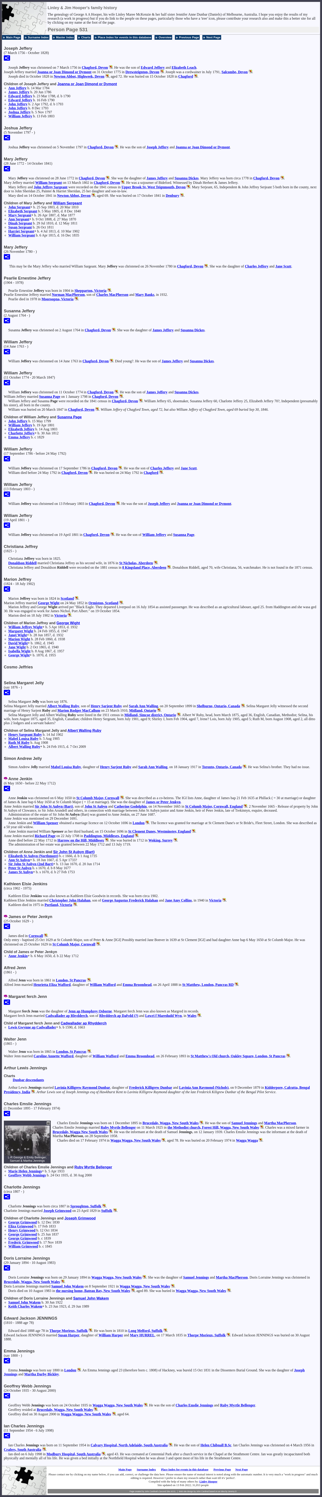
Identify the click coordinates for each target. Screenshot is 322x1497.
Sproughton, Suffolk (85, 1206)
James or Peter (163, 802)
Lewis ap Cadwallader (32, 1027)
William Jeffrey (25, 627)
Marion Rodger (78, 710)
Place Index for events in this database (124, 37)
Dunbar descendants (28, 1080)
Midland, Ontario (142, 710)
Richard (45, 836)
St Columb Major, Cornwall (97, 798)
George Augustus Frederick (130, 900)
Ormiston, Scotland (103, 603)
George (48, 603)
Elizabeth (184, 67)
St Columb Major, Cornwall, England (214, 806)
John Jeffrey (51, 187)
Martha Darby (41, 1374)
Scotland (67, 598)
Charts (85, 37)
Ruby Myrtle (118, 1127)
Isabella (19, 651)
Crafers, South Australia (22, 1449)
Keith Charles (25, 1306)
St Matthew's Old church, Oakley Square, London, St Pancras (238, 1056)
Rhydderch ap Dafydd (118, 1016)
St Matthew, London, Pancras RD (208, 985)
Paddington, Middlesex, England (109, 836)
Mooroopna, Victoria (58, 299)
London (138, 823)
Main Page (13, 37)
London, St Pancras (71, 980)
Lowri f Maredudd (163, 1016)
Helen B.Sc (215, 1445)
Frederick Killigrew (150, 1087)
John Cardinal (202, 1491)
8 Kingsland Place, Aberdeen (144, 567)
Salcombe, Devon (234, 72)
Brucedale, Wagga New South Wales (80, 1132)
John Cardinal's (152, 1491)
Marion (19, 639)
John (18, 104)
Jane (283, 266)
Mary (19, 215)
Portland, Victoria (58, 905)
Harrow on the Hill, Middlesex (80, 840)
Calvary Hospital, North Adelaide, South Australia (129, 1445)
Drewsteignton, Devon (142, 72)
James (19, 92)
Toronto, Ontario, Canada (222, 767)
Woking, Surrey (160, 840)
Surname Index (38, 37)
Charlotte (21, 433)
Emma (19, 437)
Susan (20, 227)
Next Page (213, 37)
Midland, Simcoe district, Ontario (150, 715)
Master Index (65, 37)
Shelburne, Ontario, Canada (218, 706)
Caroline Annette (53, 1056)
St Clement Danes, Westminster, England (159, 831)
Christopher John (70, 900)
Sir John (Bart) (54, 806)
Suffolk (106, 1211)
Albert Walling (63, 706)
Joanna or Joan (64, 72)
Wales (191, 1016)
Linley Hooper (208, 1481)
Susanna (187, 178)
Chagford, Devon (95, 67)
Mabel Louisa (23, 738)
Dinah (20, 223)
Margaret (20, 631)
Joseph (157, 147)
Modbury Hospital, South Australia (74, 1454)
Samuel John (67, 1286)
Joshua (19, 112)
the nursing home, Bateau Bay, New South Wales (93, 1291)
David (18, 643)
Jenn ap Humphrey (90, 1011)
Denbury (172, 195)
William (20, 116)
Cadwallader (66, 1016)
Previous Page (189, 37)
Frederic (23, 1242)
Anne (18, 956)
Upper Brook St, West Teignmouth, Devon (153, 187)
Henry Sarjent (106, 706)
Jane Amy (178, 900)
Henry (21, 1230)
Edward (153, 67)
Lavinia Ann (204, 1087)
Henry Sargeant (25, 734)
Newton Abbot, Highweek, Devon (79, 76)
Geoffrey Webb (27, 1175)
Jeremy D (232, 1491)
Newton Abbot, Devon (74, 195)
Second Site (164, 1491)
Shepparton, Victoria (90, 290)
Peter (20, 868)
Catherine (130, 806)
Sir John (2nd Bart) (30, 864)
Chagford (185, 76)
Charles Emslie (194, 1405)
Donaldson (22, 563)
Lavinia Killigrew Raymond (82, 1087)
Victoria (60, 615)
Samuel (244, 1123)
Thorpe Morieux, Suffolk (68, 1331)
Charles (256, 266)
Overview (165, 37)
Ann (17, 88)
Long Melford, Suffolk (145, 1331)
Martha (280, 1123)
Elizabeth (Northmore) (33, 856)
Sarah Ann (143, 706)
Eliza (20, 1226)
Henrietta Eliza (52, 985)
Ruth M (19, 742)
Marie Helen (25, 1171)
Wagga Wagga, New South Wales (135, 1140)
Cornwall (36, 936)
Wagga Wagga (247, 1140)
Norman (68, 294)
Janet (17, 635)
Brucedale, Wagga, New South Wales (170, 1123)
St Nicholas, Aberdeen (136, 563)
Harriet (21, 231)
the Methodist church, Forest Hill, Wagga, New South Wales (213, 1127)
